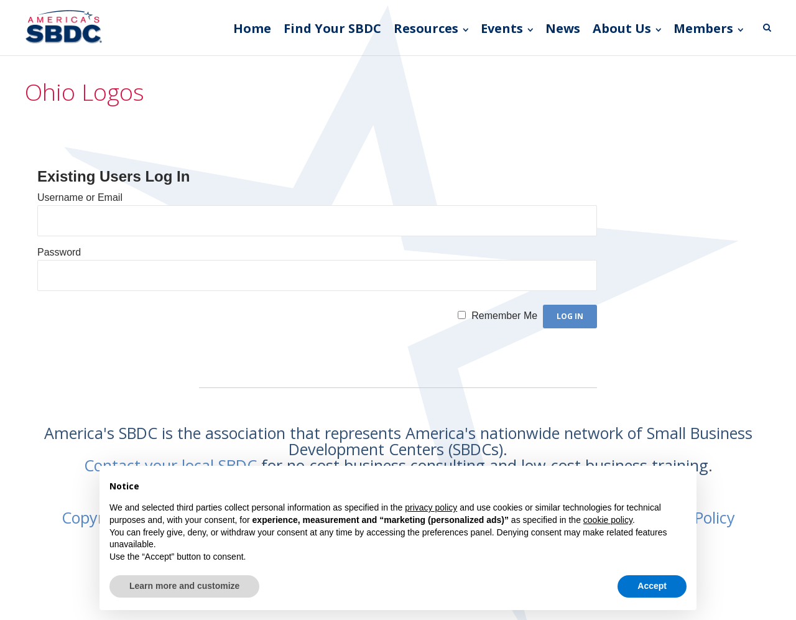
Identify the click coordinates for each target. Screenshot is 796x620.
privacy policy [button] (431, 507)
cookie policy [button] (607, 520)
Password (59, 252)
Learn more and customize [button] (184, 586)
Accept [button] (652, 586)
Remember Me (504, 315)
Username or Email (80, 197)
